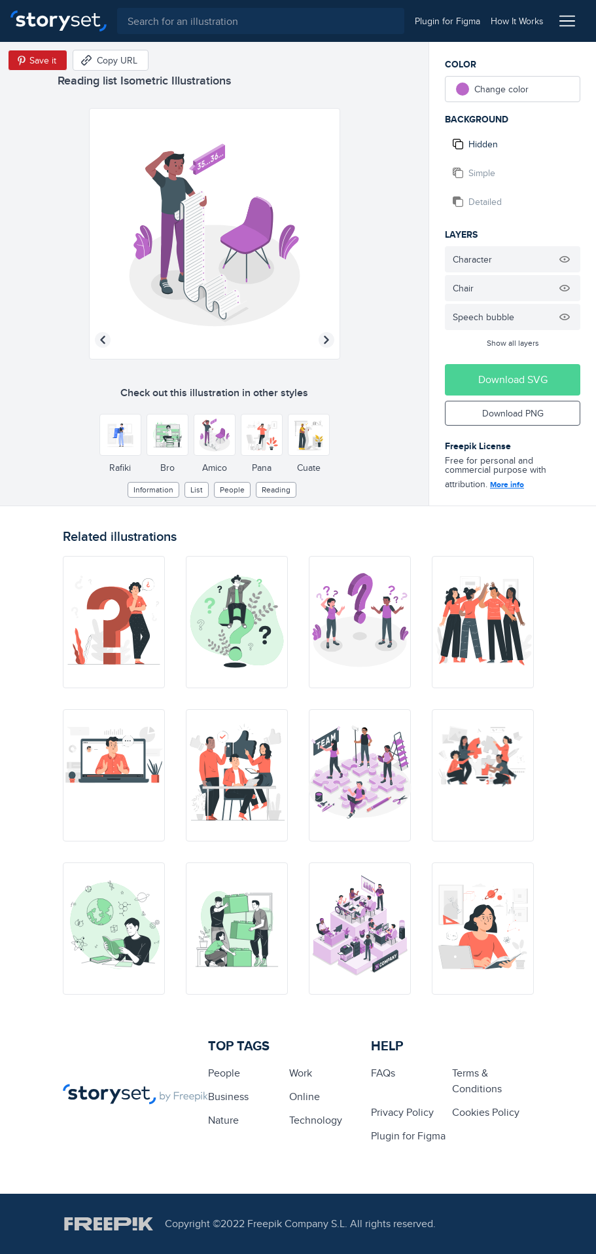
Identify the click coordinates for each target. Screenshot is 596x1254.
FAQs (383, 1072)
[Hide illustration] (564, 259)
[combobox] (260, 21)
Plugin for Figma (408, 1135)
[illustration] (114, 622)
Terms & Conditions (477, 1080)
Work (300, 1072)
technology (315, 1120)
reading (276, 489)
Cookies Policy (485, 1112)
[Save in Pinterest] (37, 60)
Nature (223, 1120)
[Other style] (120, 435)
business (228, 1096)
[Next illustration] (326, 340)
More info (507, 484)
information (153, 489)
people (232, 489)
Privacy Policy (402, 1112)
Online (304, 1096)
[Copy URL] (111, 60)
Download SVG (513, 379)
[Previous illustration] (103, 340)
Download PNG (513, 413)
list (196, 489)
